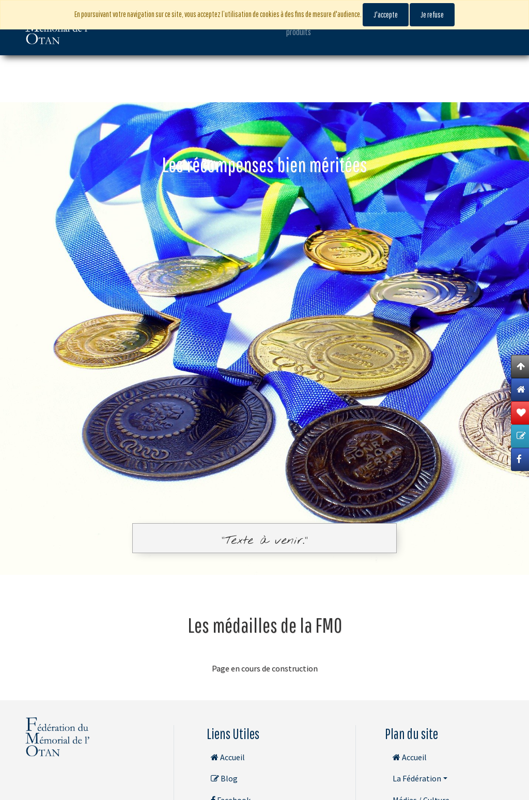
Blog (224, 778)
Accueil (228, 757)
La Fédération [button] (417, 778)
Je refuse (432, 14)
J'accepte (386, 14)
